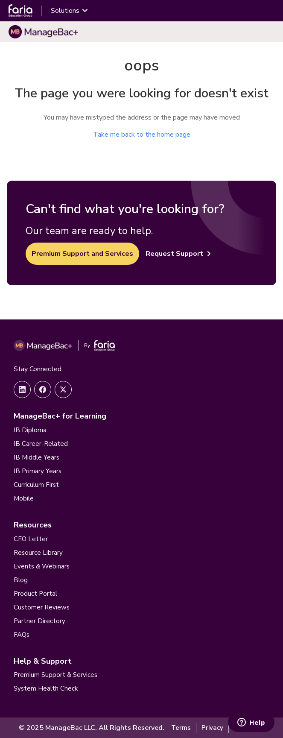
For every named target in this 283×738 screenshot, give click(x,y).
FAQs (21, 634)
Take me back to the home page (141, 134)
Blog (21, 580)
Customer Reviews (42, 607)
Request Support (178, 253)
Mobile (24, 498)
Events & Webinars (42, 566)
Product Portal (35, 593)
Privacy (212, 727)
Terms (181, 727)
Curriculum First (36, 484)
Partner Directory (39, 621)
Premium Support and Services (82, 253)
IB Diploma (30, 430)
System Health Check (46, 688)
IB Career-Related (41, 443)
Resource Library (38, 552)
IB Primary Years (37, 471)
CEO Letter (31, 539)
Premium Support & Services (55, 675)
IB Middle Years (36, 457)
